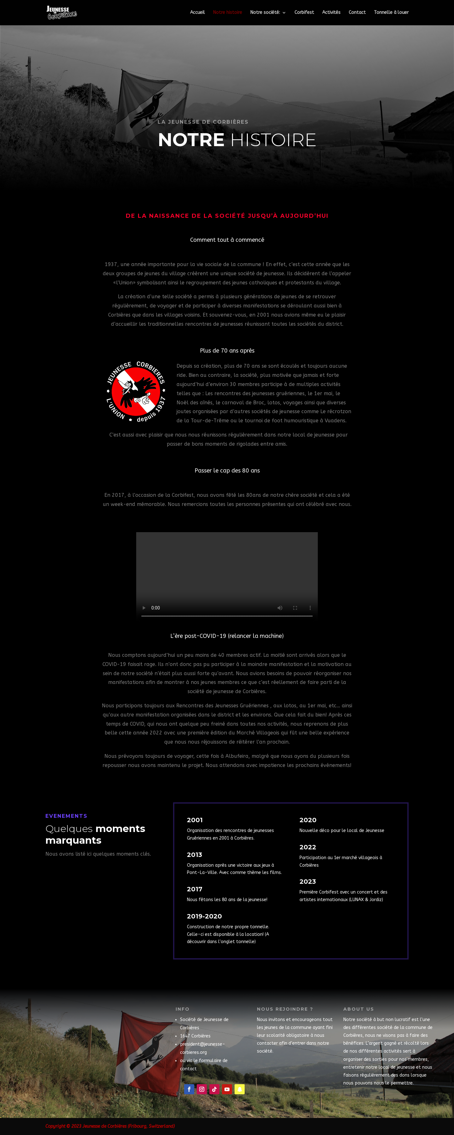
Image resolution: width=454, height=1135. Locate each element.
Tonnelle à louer (391, 12)
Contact (357, 12)
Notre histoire (227, 12)
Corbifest (304, 12)
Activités (331, 12)
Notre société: (265, 12)
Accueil (197, 12)
